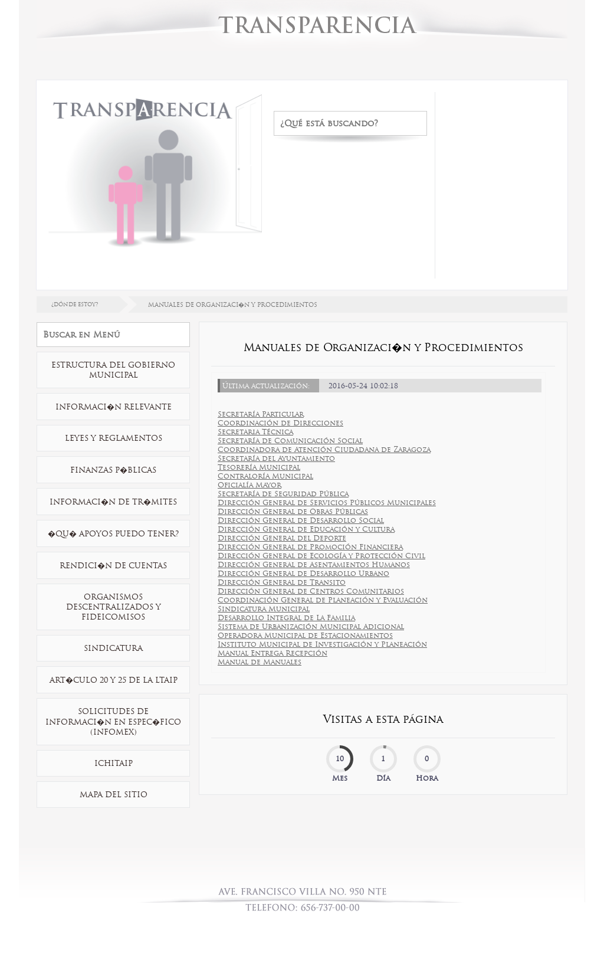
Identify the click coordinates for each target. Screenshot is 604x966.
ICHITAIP (113, 763)
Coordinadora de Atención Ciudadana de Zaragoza (324, 449)
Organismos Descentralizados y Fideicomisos (113, 607)
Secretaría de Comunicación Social (290, 440)
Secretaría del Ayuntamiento (276, 458)
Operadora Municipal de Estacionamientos (305, 635)
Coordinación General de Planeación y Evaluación (323, 599)
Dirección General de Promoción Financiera (310, 546)
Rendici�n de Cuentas (113, 566)
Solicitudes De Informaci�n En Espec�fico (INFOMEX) (113, 721)
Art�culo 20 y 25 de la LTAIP (114, 680)
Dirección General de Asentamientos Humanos (314, 564)
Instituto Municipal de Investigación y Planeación (322, 644)
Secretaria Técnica (255, 431)
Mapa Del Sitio (113, 795)
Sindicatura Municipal (264, 608)
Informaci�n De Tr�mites (113, 502)
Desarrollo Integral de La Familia (286, 617)
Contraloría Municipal (265, 475)
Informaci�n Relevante (113, 407)
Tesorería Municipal (259, 467)
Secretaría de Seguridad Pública (283, 493)
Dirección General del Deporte (282, 537)
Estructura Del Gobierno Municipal (113, 370)
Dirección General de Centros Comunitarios (311, 591)
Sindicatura (113, 648)
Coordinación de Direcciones (280, 422)
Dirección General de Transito (282, 582)
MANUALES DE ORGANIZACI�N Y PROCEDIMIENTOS (232, 305)
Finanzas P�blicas (113, 470)
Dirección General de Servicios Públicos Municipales (327, 502)
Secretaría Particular (261, 414)
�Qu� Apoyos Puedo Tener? (113, 534)
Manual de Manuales (259, 661)
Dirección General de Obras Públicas (293, 511)
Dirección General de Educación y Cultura (306, 529)
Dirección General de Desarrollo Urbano (303, 573)
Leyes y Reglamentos (113, 438)
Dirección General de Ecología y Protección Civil (321, 555)
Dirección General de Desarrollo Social (301, 520)
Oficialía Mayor (249, 484)
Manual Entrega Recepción (272, 653)
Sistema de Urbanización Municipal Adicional (311, 626)
